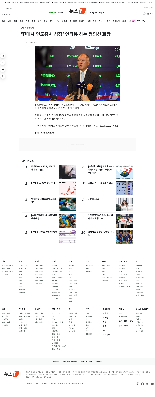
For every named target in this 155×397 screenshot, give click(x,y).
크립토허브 (52, 12)
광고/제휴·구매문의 (70, 361)
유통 (137, 280)
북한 (104, 261)
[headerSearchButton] (11, 8)
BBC (120, 313)
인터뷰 (71, 328)
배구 (87, 325)
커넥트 (146, 8)
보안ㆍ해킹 (23, 325)
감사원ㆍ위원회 (7, 272)
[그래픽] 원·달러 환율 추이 (43, 182)
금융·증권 (123, 261)
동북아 (54, 266)
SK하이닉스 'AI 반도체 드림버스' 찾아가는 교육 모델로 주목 (67, 2)
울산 (70, 298)
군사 (103, 269)
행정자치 (72, 266)
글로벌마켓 (123, 316)
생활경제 (139, 283)
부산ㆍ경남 (73, 295)
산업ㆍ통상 (39, 272)
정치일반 (5, 275)
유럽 (53, 275)
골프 (87, 331)
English (93, 12)
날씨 (20, 283)
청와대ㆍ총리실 (7, 266)
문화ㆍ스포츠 (107, 278)
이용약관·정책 (86, 361)
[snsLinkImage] (137, 384)
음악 (70, 322)
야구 (87, 313)
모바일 (21, 319)
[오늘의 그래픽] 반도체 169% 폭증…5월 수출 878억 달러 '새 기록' (101, 169)
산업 (137, 261)
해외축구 (88, 322)
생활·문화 (56, 309)
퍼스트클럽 (139, 331)
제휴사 (121, 309)
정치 (4, 261)
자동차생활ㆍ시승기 (59, 346)
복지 (20, 275)
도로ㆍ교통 (56, 340)
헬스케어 (38, 319)
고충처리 (99, 361)
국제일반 (55, 298)
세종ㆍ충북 (73, 280)
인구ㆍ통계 (39, 275)
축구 (87, 319)
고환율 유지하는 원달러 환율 (100, 182)
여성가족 (22, 289)
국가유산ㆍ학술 (57, 322)
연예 (70, 309)
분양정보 (5, 319)
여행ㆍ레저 (56, 334)
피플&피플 (56, 292)
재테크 (121, 283)
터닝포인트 (139, 325)
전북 (70, 286)
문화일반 (55, 325)
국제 (54, 261)
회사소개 (56, 361)
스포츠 (88, 309)
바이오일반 (39, 322)
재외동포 (88, 272)
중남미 (54, 280)
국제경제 (55, 283)
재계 (137, 269)
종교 (53, 319)
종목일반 (88, 334)
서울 (70, 269)
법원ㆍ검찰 (23, 269)
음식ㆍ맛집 (56, 349)
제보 (152, 8)
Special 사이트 (142, 309)
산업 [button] (22, 28)
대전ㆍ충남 (73, 283)
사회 (20, 261)
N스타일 (72, 331)
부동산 (4, 309)
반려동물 (55, 343)
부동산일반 (6, 313)
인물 (20, 286)
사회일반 (22, 292)
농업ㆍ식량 (39, 280)
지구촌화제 (56, 295)
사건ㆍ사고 (23, 266)
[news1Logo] (11, 374)
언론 (53, 328)
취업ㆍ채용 (140, 295)
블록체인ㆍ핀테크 (125, 286)
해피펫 (61, 12)
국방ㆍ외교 (89, 266)
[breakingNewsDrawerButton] (7, 8)
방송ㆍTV (72, 316)
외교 (87, 261)
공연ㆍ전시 (56, 313)
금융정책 (122, 269)
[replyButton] (2, 62)
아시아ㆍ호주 (57, 272)
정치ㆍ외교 (106, 266)
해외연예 (72, 325)
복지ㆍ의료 (39, 313)
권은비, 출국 (93, 199)
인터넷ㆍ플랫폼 (24, 313)
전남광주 (72, 289)
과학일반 (22, 331)
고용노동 (38, 278)
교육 (20, 272)
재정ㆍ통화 (39, 269)
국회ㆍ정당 (6, 269)
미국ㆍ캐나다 (57, 269)
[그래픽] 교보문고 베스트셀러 (44, 231)
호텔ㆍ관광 (140, 292)
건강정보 (55, 331)
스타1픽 (138, 319)
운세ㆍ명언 (56, 337)
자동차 (138, 275)
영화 (70, 319)
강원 (70, 278)
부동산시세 (6, 322)
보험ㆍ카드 (123, 275)
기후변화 (55, 286)
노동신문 (102, 12)
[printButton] (2, 76)
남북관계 (105, 280)
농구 (87, 328)
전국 (70, 261)
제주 (70, 301)
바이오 (38, 309)
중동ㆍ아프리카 (57, 278)
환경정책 (38, 283)
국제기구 (55, 289)
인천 (70, 275)
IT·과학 (22, 309)
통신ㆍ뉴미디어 (24, 316)
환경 (20, 280)
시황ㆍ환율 (123, 280)
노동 (20, 278)
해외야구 (88, 316)
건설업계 (5, 325)
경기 (70, 272)
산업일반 (139, 266)
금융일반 (122, 266)
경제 (37, 261)
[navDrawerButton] (3, 8)
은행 (120, 272)
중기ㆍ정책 (140, 278)
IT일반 (21, 322)
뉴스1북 (138, 328)
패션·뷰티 (139, 286)
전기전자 (139, 272)
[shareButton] (2, 56)
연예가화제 (73, 313)
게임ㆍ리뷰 (23, 328)
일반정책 (5, 316)
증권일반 (122, 278)
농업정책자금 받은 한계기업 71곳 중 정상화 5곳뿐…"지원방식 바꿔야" (118, 2)
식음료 (138, 289)
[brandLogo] (78, 10)
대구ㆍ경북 (73, 292)
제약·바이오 (39, 316)
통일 (87, 269)
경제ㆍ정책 (39, 266)
